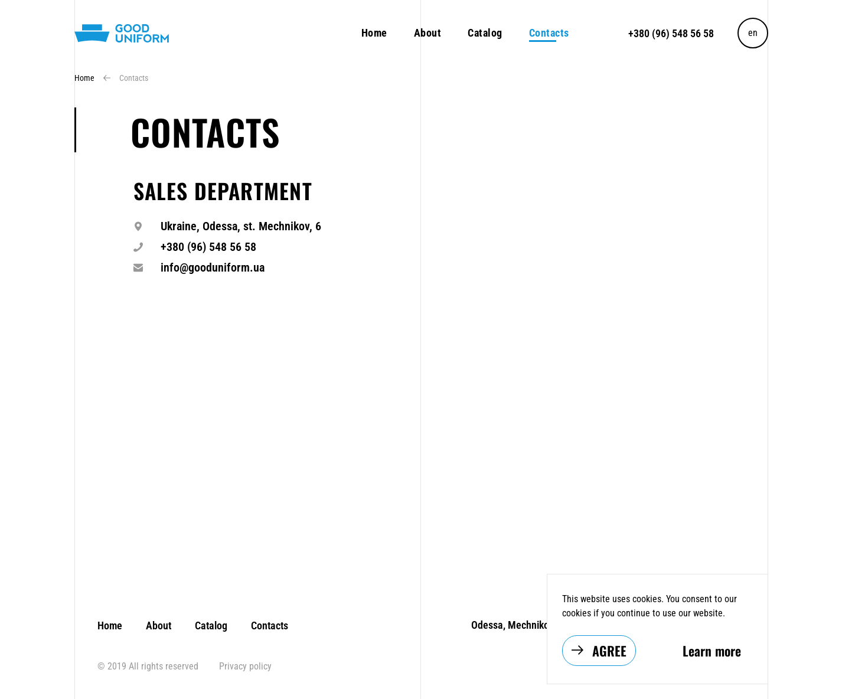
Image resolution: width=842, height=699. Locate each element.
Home (374, 33)
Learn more (712, 650)
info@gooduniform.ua (213, 267)
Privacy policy (244, 666)
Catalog (485, 33)
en (753, 32)
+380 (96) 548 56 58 (671, 33)
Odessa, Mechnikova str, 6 (527, 625)
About (428, 33)
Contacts (268, 625)
